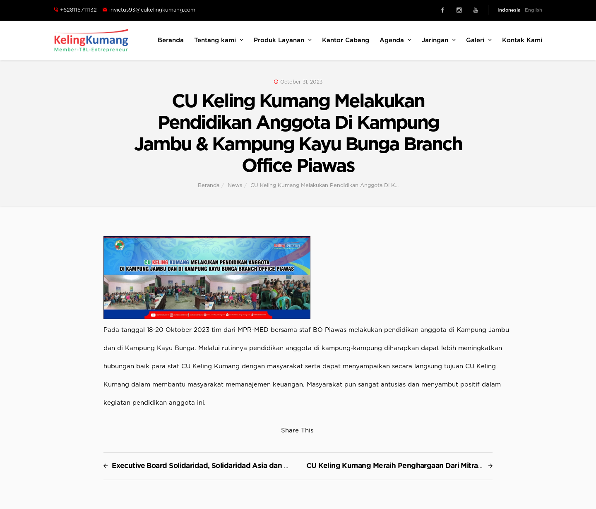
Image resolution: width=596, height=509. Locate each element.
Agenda (395, 40)
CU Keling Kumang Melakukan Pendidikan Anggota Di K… (324, 185)
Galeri (479, 40)
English (533, 10)
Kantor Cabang (345, 40)
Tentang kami (218, 40)
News (235, 185)
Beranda (171, 40)
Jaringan (439, 40)
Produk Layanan (283, 40)
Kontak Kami (522, 40)
